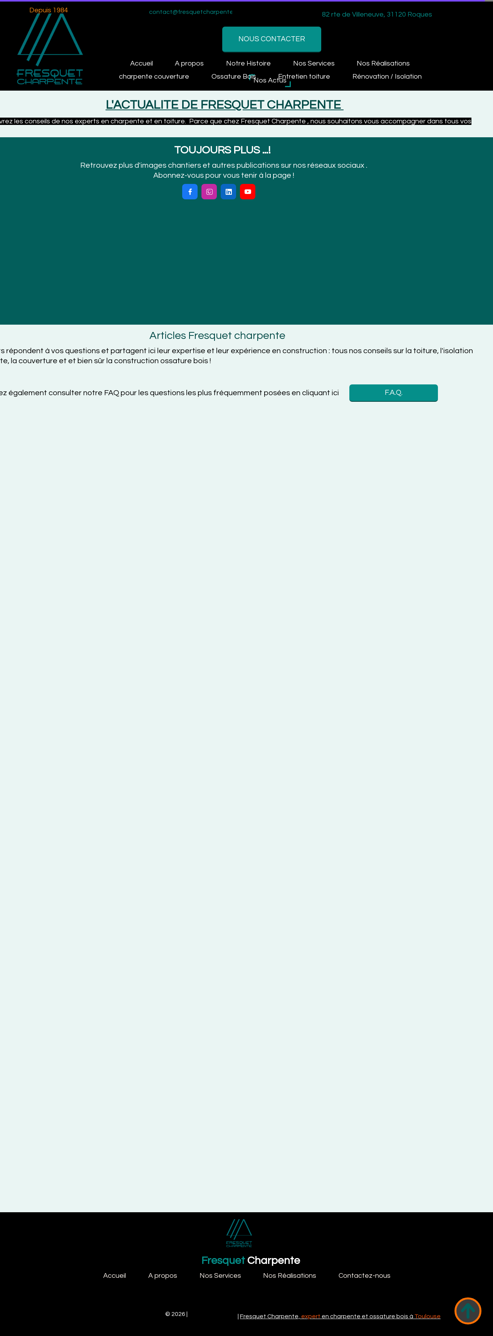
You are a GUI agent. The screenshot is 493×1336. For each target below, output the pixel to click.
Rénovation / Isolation (387, 76)
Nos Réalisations (383, 63)
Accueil (141, 63)
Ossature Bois (233, 76)
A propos (189, 63)
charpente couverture (154, 76)
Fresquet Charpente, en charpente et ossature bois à (340, 1316)
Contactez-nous (365, 1275)
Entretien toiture (304, 76)
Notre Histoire (248, 63)
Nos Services (314, 63)
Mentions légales (213, 1314)
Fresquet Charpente (135, 1314)
